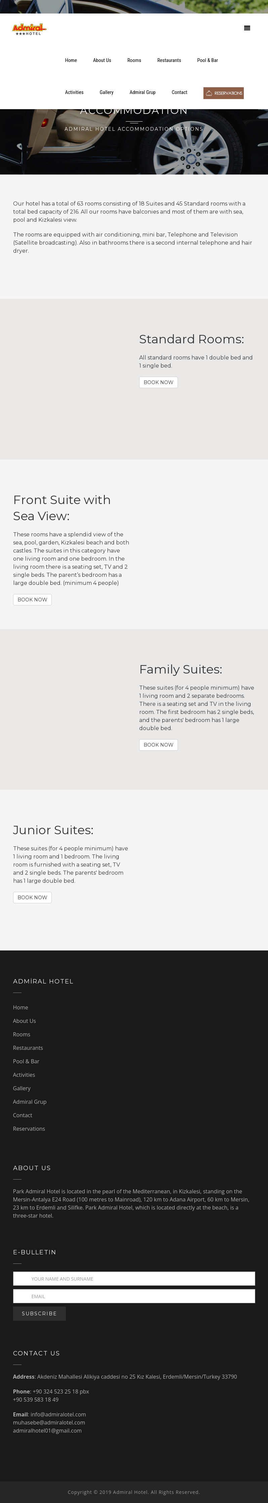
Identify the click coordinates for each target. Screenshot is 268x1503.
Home (71, 60)
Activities (74, 92)
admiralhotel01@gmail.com (47, 1430)
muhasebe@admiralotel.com (49, 1422)
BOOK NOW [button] (159, 382)
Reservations (29, 1128)
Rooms (134, 60)
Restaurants (169, 60)
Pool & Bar (207, 60)
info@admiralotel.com (58, 1414)
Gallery (107, 92)
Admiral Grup (143, 92)
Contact (179, 92)
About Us (102, 60)
